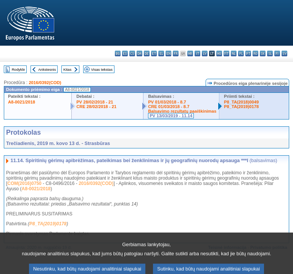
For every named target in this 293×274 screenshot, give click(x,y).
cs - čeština (132, 53)
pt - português (248, 53)
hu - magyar (219, 53)
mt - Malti (226, 53)
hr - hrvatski (190, 53)
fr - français (176, 53)
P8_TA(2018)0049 (241, 102)
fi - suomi (277, 53)
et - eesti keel (154, 53)
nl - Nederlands (234, 53)
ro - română (255, 53)
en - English (168, 53)
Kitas (67, 69)
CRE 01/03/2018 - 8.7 (168, 106)
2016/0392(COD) (45, 82)
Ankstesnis (47, 69)
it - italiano (197, 53)
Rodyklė (18, 69)
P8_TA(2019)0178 (241, 106)
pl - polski (241, 53)
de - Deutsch (147, 53)
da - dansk (139, 53)
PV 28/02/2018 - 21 (94, 102)
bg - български (118, 53)
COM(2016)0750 (24, 183)
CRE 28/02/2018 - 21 (96, 106)
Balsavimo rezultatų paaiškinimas (182, 111)
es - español (125, 53)
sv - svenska (284, 53)
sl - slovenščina (270, 53)
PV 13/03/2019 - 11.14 (171, 115)
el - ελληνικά (161, 53)
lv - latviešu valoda (205, 53)
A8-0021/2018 (21, 102)
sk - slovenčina (263, 53)
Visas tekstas (102, 69)
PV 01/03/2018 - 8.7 (167, 102)
